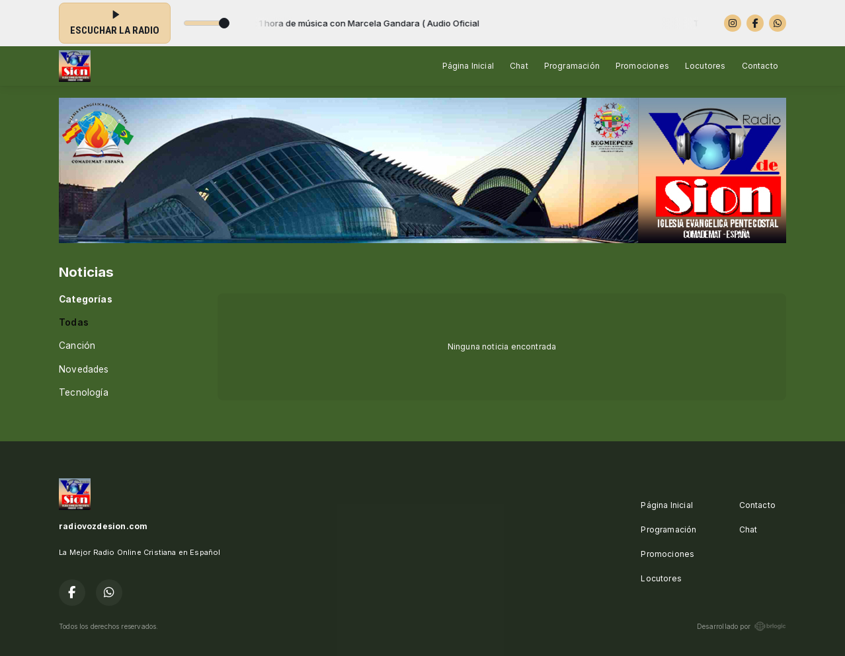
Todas (74, 322)
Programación (572, 66)
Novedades (84, 369)
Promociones (642, 66)
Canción (77, 345)
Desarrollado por (741, 626)
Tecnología (83, 392)
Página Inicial (468, 66)
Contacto (760, 66)
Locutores (705, 66)
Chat (519, 66)
